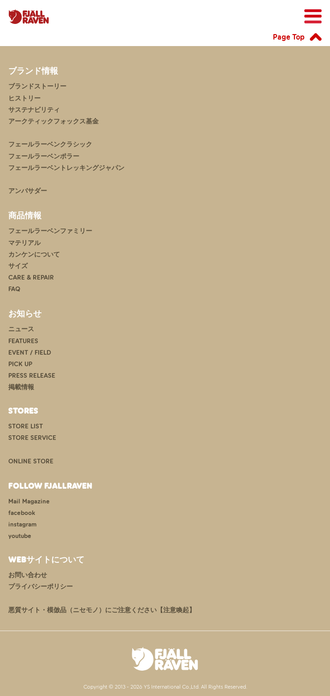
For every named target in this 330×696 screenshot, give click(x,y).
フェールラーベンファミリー (50, 231)
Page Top (289, 36)
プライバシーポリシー (40, 587)
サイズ (18, 266)
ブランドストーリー (37, 86)
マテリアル (24, 243)
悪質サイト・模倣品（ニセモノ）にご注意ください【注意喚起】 (101, 610)
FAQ (14, 289)
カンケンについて (34, 254)
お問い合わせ (27, 575)
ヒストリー (24, 98)
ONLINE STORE (30, 461)
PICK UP (20, 364)
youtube (19, 536)
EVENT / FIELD (29, 353)
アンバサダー (27, 191)
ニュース (21, 329)
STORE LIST (25, 426)
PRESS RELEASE (31, 376)
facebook (21, 513)
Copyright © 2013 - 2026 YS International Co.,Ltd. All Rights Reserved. (165, 687)
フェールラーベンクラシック (50, 144)
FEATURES (23, 341)
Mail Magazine (29, 501)
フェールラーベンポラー (43, 156)
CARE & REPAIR (31, 277)
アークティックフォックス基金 (53, 121)
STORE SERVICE (32, 438)
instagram (22, 524)
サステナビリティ (34, 110)
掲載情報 (21, 387)
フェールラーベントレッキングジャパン (66, 168)
